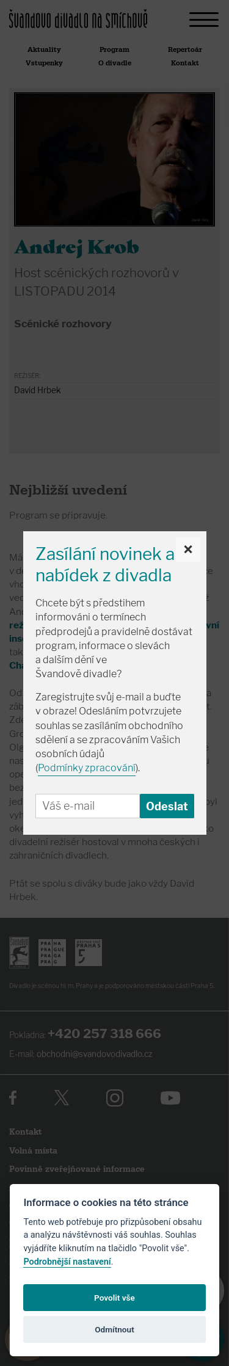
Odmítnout (114, 1329)
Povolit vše (114, 1297)
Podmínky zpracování (87, 768)
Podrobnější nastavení (67, 1262)
